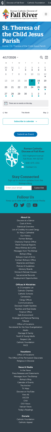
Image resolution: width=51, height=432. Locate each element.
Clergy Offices (25, 300)
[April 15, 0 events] (19, 82)
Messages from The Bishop (25, 251)
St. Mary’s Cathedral (25, 232)
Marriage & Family (25, 333)
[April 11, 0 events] (38, 76)
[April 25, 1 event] (38, 89)
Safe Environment (25, 315)
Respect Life (25, 339)
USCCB (25, 397)
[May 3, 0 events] (45, 95)
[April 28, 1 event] (12, 95)
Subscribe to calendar (24, 121)
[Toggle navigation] (46, 14)
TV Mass (25, 388)
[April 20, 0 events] (6, 89)
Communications (25, 303)
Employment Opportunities (25, 278)
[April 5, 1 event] (45, 69)
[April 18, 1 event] (38, 82)
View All (25, 394)
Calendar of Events (25, 382)
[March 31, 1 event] (12, 69)
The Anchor (25, 385)
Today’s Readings (25, 410)
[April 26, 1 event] (45, 89)
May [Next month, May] (45, 113)
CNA (26, 401)
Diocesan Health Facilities (26, 306)
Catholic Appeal (25, 422)
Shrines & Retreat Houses (26, 272)
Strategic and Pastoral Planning (25, 318)
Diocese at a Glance (25, 220)
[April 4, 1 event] (38, 69)
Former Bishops (25, 239)
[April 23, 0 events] (25, 89)
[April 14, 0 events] (12, 82)
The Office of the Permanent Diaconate (25, 358)
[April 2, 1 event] (25, 69)
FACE (25, 345)
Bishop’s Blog (25, 254)
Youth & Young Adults (25, 336)
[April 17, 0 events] (32, 82)
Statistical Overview (25, 226)
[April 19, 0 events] (45, 82)
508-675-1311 (32, 163)
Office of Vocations (25, 324)
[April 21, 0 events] (12, 89)
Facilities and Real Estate (25, 309)
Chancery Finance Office (25, 242)
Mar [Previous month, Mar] (5, 113)
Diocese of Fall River (15, 3)
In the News (25, 370)
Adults (25, 330)
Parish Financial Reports (25, 245)
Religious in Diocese (25, 361)
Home (5, 46)
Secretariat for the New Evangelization (25, 327)
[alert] (25, 103)
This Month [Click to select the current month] (25, 113)
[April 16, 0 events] (25, 82)
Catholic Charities (25, 290)
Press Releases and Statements (25, 373)
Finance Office (25, 312)
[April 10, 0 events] (32, 76)
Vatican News (25, 407)
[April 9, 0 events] (25, 76)
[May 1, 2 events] (32, 95)
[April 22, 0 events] (19, 89)
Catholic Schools (25, 294)
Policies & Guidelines (25, 266)
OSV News (25, 404)
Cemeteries (26, 297)
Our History (25, 236)
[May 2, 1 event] (38, 95)
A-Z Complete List (25, 288)
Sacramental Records (25, 275)
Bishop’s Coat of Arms (25, 257)
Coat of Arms (25, 223)
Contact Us (31, 167)
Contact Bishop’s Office (25, 260)
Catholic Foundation (36, 3)
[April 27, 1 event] (6, 95)
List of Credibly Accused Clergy (25, 229)
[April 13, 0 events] (6, 82)
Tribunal (25, 321)
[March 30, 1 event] (6, 69)
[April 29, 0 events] (19, 95)
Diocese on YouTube (25, 392)
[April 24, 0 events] (32, 89)
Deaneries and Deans (25, 263)
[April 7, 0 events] (12, 76)
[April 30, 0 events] (25, 95)
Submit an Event (25, 134)
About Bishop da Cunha (25, 248)
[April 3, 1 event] (32, 69)
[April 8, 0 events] (19, 76)
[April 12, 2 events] (45, 76)
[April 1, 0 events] (19, 69)
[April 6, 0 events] (6, 76)
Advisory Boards (26, 269)
